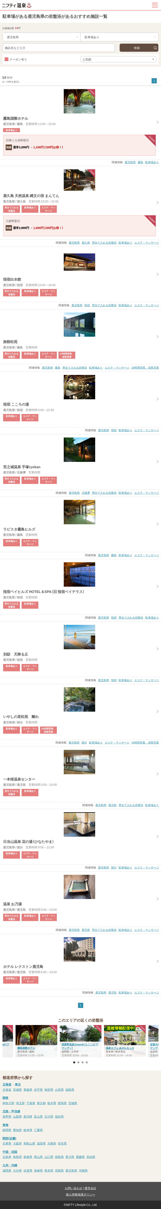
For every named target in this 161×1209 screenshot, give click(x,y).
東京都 (41, 1103)
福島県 (69, 1089)
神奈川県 (8, 1103)
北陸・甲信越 (11, 1111)
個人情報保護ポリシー (80, 1194)
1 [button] (74, 1062)
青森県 (27, 1089)
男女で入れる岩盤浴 (104, 242)
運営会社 (90, 1188)
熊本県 (48, 1170)
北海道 (7, 1084)
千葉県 (30, 1103)
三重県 (38, 1130)
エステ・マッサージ (146, 242)
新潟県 (27, 1116)
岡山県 (38, 1157)
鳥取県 (17, 1157)
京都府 (51, 1143)
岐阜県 (27, 1130)
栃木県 (51, 1103)
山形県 (59, 1089)
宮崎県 (59, 1170)
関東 (5, 1098)
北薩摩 (86, 493)
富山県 (38, 1116)
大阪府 (17, 1143)
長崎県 (38, 1170)
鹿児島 (112, 805)
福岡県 (7, 1170)
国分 (84, 742)
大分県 (17, 1170)
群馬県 (62, 1103)
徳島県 (59, 1157)
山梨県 (17, 1116)
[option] (81, 1041)
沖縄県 (83, 1170)
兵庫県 (7, 1143)
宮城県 (17, 1089)
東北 (18, 1084)
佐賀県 (27, 1170)
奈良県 (62, 1143)
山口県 (48, 1157)
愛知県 (17, 1130)
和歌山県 (29, 1143)
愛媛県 (80, 1157)
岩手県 (38, 1089)
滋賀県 (41, 1143)
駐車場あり (152, 162)
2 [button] (78, 1062)
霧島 (140, 162)
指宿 (87, 305)
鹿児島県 (130, 162)
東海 (5, 1125)
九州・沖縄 (10, 1165)
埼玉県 (20, 1103)
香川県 (69, 1157)
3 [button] (83, 1062)
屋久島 (86, 242)
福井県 (59, 1116)
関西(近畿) (9, 1138)
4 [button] (87, 1062)
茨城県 (72, 1103)
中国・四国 (10, 1152)
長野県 (7, 1116)
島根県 (27, 1157)
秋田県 (48, 1089)
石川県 (48, 1116)
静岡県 (7, 1130)
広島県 (7, 1157)
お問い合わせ (73, 1188)
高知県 (90, 1157)
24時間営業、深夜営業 (145, 367)
